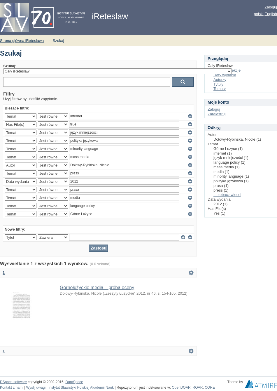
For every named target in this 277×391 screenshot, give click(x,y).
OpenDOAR (181, 387)
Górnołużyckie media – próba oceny (97, 287)
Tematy (219, 88)
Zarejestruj (216, 114)
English (270, 14)
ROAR (198, 387)
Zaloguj (270, 7)
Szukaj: (10, 66)
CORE (210, 387)
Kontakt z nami (11, 387)
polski (258, 14)
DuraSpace (74, 382)
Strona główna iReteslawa (22, 40)
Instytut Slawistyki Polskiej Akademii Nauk (81, 387)
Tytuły (218, 84)
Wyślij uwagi (35, 387)
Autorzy (219, 79)
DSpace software (13, 382)
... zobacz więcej (227, 194)
